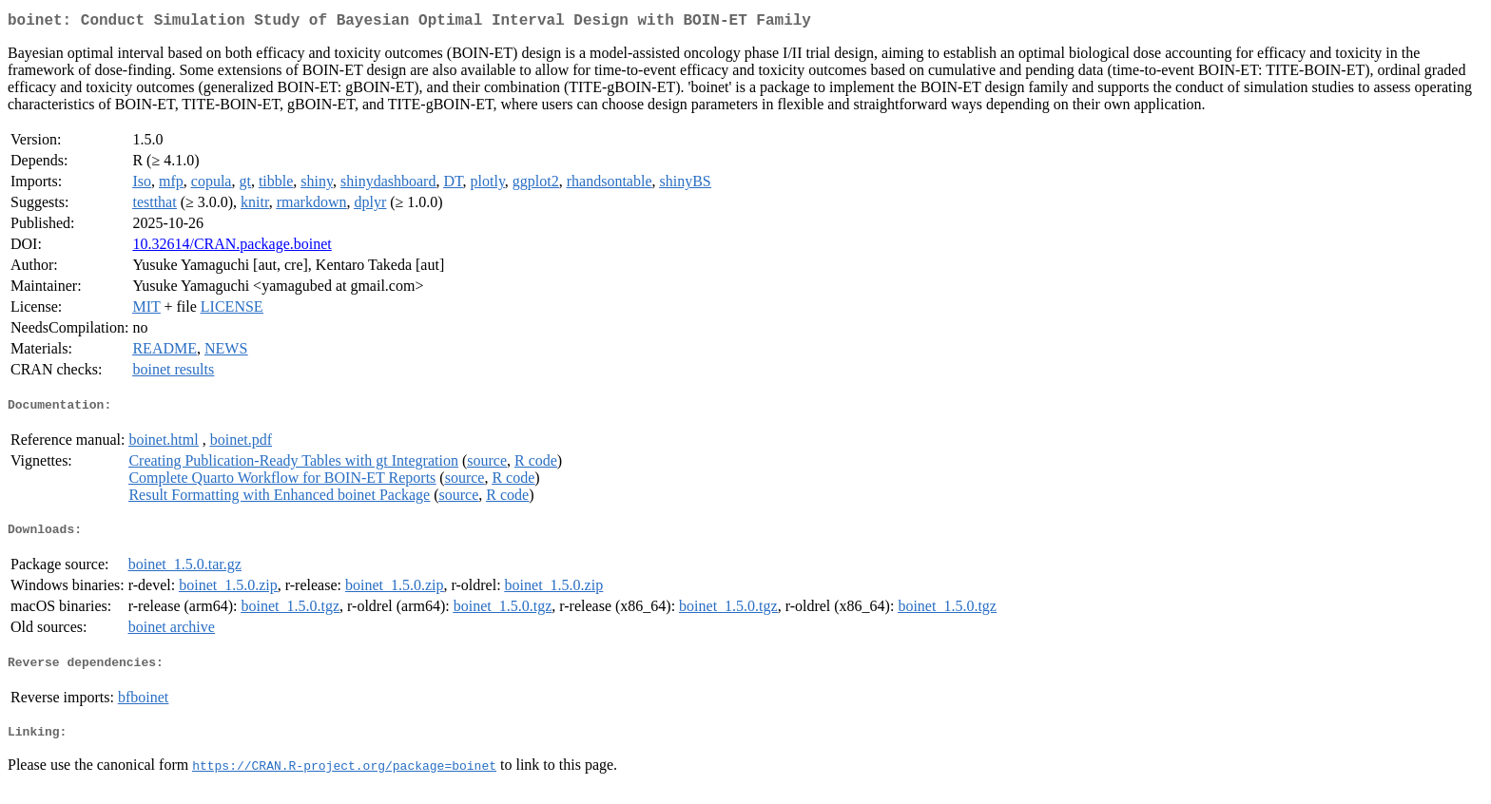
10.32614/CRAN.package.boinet (231, 247)
